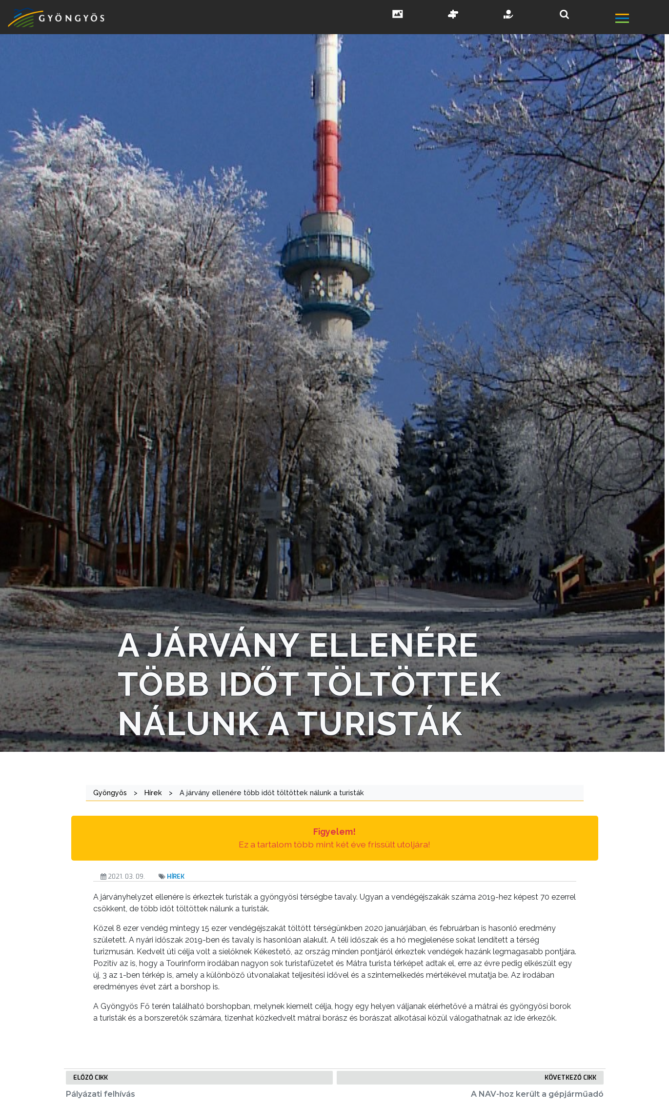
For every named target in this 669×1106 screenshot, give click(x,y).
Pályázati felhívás (100, 1094)
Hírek (175, 876)
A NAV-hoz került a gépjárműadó (537, 1094)
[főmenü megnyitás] (641, 20)
